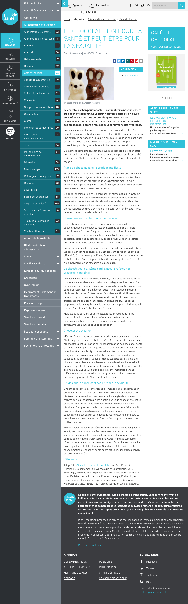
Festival (10, 138)
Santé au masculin (35, 317)
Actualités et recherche (38, 10)
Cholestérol (30, 100)
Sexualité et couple (36, 331)
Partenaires (102, 5)
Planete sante (10, 16)
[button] (114, 61)
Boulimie (29, 66)
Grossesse (30, 277)
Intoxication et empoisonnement (34, 136)
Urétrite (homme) (161, 151)
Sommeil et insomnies (38, 338)
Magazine (10, 45)
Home (67, 19)
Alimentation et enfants (37, 31)
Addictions (30, 17)
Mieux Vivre (10, 121)
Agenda (77, 5)
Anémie (28, 45)
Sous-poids (30, 189)
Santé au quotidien (36, 324)
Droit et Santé (10, 103)
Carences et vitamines (36, 86)
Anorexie (29, 52)
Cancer (28, 256)
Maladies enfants (10, 74)
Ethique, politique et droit (40, 270)
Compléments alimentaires (39, 107)
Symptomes (10, 90)
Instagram (149, 574)
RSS (145, 581)
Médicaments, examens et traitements (40, 293)
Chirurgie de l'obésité (36, 93)
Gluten (28, 120)
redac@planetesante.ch (153, 591)
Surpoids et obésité (35, 203)
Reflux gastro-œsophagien (39, 176)
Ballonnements (32, 59)
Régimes (29, 182)
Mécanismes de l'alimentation (33, 153)
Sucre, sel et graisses (36, 196)
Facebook (148, 561)
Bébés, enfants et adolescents (35, 247)
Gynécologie (31, 284)
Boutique (90, 11)
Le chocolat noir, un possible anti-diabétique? (164, 121)
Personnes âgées (34, 303)
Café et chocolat (33, 72)
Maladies (10, 59)
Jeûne (27, 144)
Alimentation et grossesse (39, 38)
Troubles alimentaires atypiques (36, 222)
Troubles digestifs (34, 231)
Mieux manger (32, 169)
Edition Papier (33, 3)
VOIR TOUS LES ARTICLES (166, 46)
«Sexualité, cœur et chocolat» (93, 465)
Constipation (31, 113)
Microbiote (30, 162)
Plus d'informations (89, 544)
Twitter (147, 568)
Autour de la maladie (37, 238)
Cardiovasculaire (34, 263)
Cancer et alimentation (37, 79)
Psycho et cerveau (35, 310)
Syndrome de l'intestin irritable (37, 212)
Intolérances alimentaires (38, 127)
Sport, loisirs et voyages (39, 345)
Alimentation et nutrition (39, 24)
